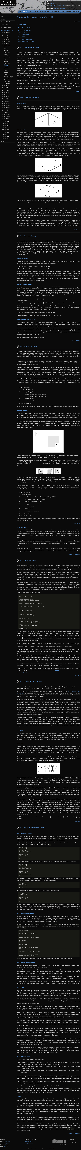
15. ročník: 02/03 (6, 111)
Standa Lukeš (77, 91)
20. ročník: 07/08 (6, 101)
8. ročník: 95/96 (6, 123)
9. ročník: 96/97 (6, 121)
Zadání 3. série (6, 58)
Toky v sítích (7, 81)
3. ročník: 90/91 (6, 132)
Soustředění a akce (58, 11)
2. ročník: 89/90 (6, 134)
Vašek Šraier (77, 523)
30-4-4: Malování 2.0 (23, 34)
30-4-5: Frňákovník (23, 37)
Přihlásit (56, 8)
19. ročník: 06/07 (6, 103)
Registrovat (62, 8)
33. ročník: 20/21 (6, 39)
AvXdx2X (6, 1146)
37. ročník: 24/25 (6, 32)
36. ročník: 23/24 (6, 34)
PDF (79, 21)
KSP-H (6, 2)
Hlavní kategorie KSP (8, 4)
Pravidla (3, 19)
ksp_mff (7, 1144)
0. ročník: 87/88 (6, 138)
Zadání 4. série (6, 63)
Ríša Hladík (77, 821)
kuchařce (57, 670)
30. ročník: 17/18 (6, 45)
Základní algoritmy (8, 76)
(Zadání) (37, 47)
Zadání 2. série (6, 52)
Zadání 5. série (6, 68)
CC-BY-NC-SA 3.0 (50, 1148)
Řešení (6, 48)
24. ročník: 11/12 (6, 94)
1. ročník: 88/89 (6, 136)
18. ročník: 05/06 (6, 105)
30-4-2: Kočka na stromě (24, 30)
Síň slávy (3, 141)
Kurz (36, 11)
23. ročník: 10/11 (6, 96)
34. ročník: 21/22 (6, 37)
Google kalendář (29, 1143)
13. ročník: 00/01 (6, 114)
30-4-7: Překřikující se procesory (26, 41)
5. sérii (63, 5)
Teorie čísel (7, 83)
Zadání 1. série (6, 46)
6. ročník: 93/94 (6, 127)
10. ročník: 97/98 (6, 120)
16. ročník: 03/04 (6, 109)
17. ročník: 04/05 (6, 107)
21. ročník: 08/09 (6, 100)
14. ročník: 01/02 (6, 112)
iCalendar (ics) (28, 1141)
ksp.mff (7, 1143)
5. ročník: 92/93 (6, 129)
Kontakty (76, 11)
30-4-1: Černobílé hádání (24, 27)
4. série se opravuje (56, 5)
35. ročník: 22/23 (6, 36)
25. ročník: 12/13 (6, 92)
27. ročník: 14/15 (6, 89)
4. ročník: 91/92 (6, 131)
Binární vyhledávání (9, 78)
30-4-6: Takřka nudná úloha (25, 39)
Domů (20, 11)
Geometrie (6, 79)
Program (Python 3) (22, 672)
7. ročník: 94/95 (6, 125)
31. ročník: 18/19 (6, 43)
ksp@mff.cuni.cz (7, 1141)
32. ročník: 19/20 (6, 41)
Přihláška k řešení (5, 22)
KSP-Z (30, 11)
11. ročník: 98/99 (6, 118)
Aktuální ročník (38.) (6, 27)
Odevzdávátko (4, 24)
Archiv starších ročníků (7, 30)
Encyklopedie (44, 11)
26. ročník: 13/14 (6, 90)
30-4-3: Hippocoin (22, 32)
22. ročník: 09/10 (6, 98)
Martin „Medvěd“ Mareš (74, 554)
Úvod (2, 16)
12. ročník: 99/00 (6, 116)
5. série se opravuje (56, 3)
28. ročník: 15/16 (6, 87)
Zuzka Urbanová (76, 340)
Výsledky (6, 50)
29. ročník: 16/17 (6, 85)
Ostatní (68, 11)
